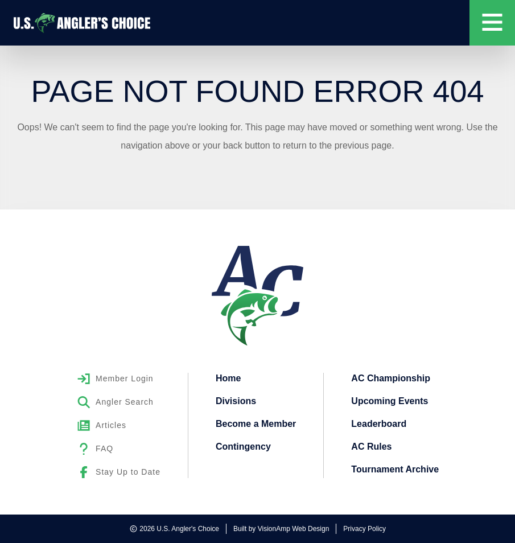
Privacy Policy (364, 529)
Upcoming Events (389, 401)
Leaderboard (378, 424)
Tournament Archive (395, 469)
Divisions (236, 401)
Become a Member (256, 424)
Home (228, 378)
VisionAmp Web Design (293, 529)
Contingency (243, 446)
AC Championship (390, 378)
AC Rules (371, 446)
